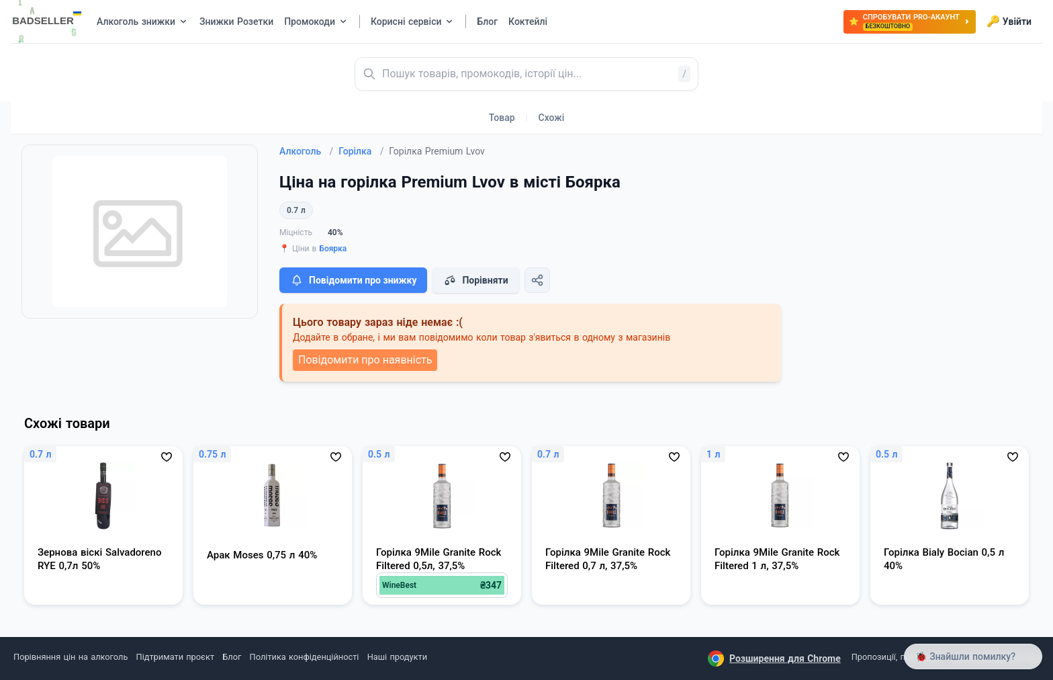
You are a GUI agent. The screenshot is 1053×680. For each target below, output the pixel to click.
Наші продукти (397, 657)
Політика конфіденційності (304, 657)
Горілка (360, 151)
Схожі (552, 117)
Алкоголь (306, 151)
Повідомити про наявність (365, 359)
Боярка (333, 248)
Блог (231, 657)
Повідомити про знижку (353, 280)
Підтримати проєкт (175, 657)
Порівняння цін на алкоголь (70, 657)
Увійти (1009, 21)
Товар (502, 117)
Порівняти (475, 280)
